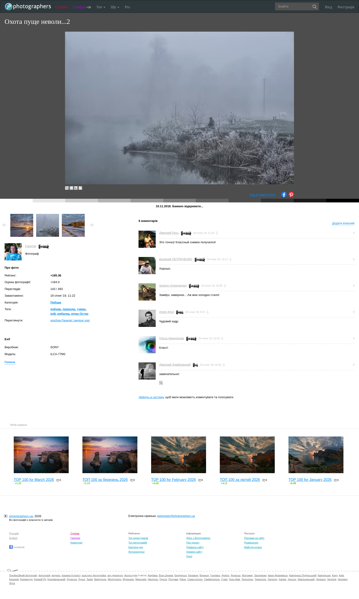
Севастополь (194, 579)
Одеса (163, 579)
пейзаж (55, 309)
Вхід (328, 7)
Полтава (173, 579)
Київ (341, 575)
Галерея (82, 7)
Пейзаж (55, 302)
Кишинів (14, 579)
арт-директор (115, 575)
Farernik (30, 246)
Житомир (247, 575)
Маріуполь (100, 579)
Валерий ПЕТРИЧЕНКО (175, 259)
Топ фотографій (137, 542)
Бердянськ (180, 575)
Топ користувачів (138, 538)
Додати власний (343, 223)
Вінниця (204, 575)
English (13, 538)
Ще (115, 7)
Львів (90, 579)
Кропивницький (56, 579)
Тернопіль (247, 579)
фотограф (44, 575)
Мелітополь (114, 579)
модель (56, 575)
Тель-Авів (234, 579)
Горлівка (215, 575)
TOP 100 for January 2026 (310, 480)
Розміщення (251, 542)
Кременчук (26, 579)
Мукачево (128, 579)
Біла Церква (166, 575)
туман (81, 309)
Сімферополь (212, 579)
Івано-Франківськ (278, 575)
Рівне (183, 579)
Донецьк (235, 575)
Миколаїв (140, 579)
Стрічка (61, 7)
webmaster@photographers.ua (176, 516)
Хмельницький (305, 579)
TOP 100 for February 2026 (173, 480)
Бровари (193, 575)
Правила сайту (195, 547)
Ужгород (272, 579)
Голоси (10, 362)
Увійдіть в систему (151, 397)
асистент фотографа (94, 575)
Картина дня (135, 547)
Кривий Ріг (40, 579)
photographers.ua (21, 516)
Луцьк (81, 579)
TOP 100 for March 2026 (34, 480)
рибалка (63, 313)
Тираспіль (260, 579)
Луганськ (72, 579)
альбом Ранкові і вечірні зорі (70, 320)
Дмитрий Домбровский (174, 364)
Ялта (12, 583)
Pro (127, 7)
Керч (334, 575)
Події (189, 556)
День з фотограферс (198, 538)
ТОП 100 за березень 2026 (105, 480)
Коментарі (76, 542)
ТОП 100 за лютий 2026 (240, 480)
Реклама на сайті (254, 538)
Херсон (292, 579)
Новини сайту (194, 551)
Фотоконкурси (136, 551)
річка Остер (79, 313)
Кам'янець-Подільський (302, 575)
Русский (14, 533)
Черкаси (321, 579)
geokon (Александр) (173, 285)
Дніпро (225, 575)
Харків (282, 579)
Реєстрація (346, 7)
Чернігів (331, 579)
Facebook (16, 547)
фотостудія (130, 575)
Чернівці (343, 579)
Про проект (192, 542)
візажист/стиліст (71, 575)
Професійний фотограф (23, 575)
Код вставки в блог (263, 194)
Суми (224, 579)
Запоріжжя (260, 575)
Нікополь (153, 579)
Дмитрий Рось (169, 233)
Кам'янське (324, 575)
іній (53, 313)
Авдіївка (153, 575)
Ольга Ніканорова (171, 338)
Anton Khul (166, 312)
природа (69, 309)
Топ (100, 7)
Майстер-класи (253, 547)
